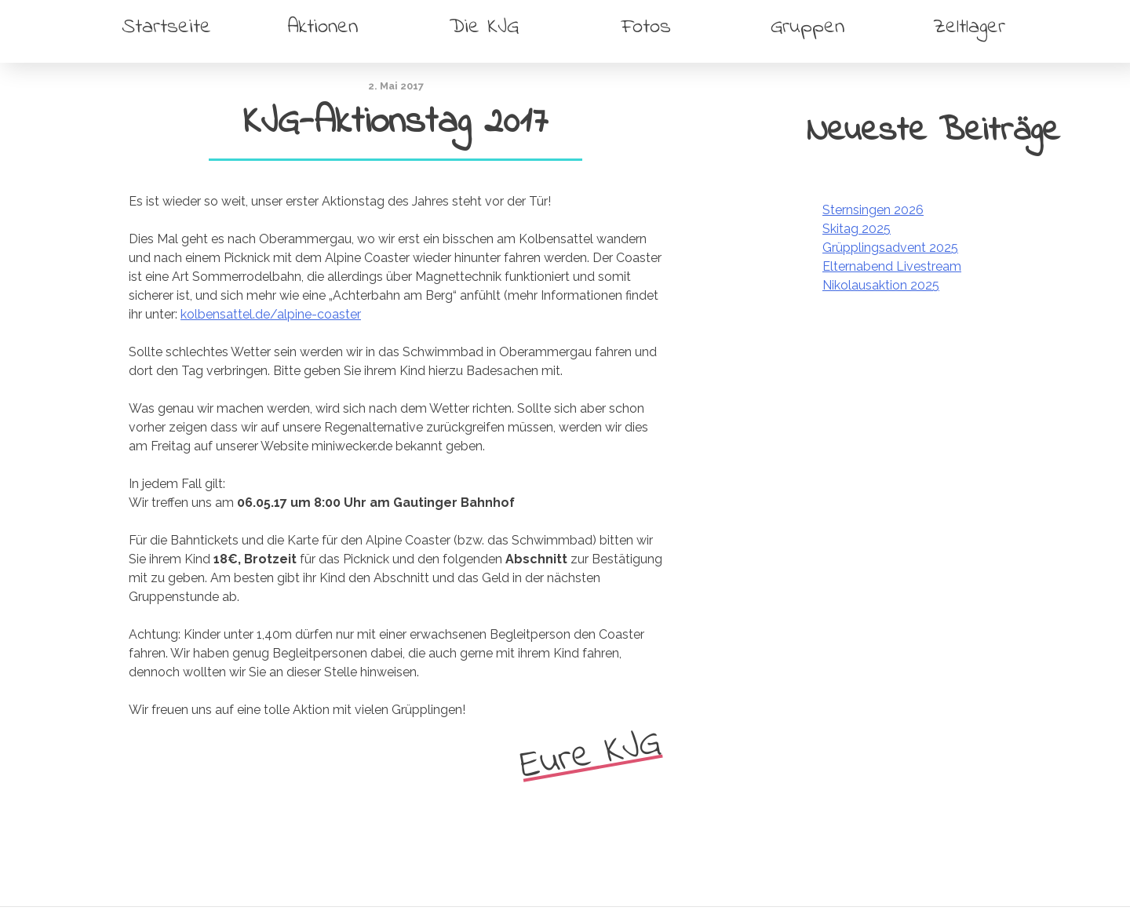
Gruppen (807, 27)
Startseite (166, 27)
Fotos (646, 27)
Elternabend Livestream (891, 266)
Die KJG (484, 27)
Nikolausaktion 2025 (880, 285)
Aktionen (322, 27)
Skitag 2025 (856, 228)
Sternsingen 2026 (873, 209)
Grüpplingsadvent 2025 (890, 247)
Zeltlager (969, 27)
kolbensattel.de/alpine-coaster (270, 314)
